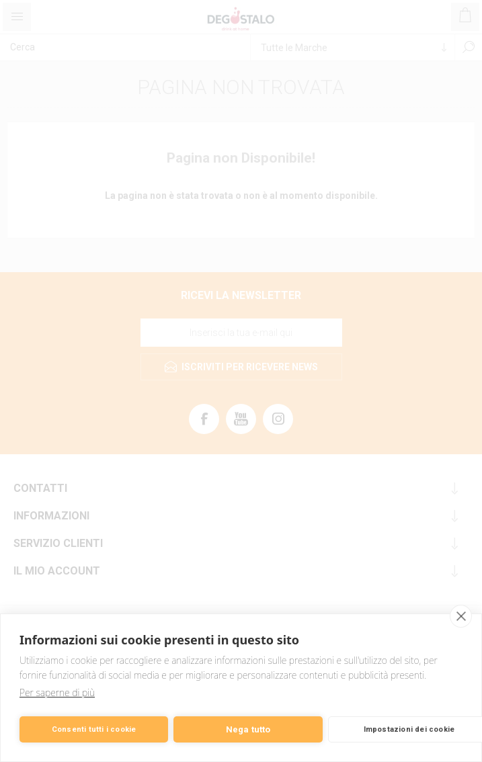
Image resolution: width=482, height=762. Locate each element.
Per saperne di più (57, 692)
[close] (461, 616)
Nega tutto (248, 729)
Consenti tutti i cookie (94, 729)
